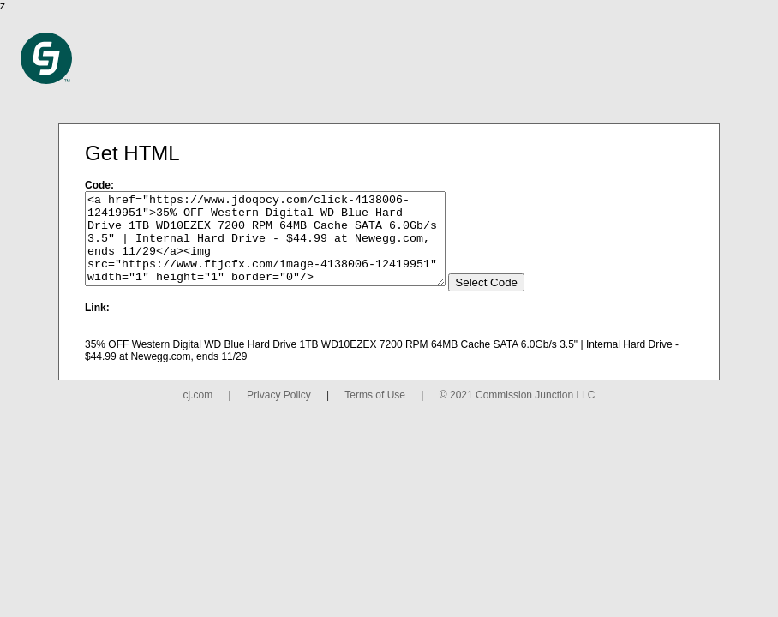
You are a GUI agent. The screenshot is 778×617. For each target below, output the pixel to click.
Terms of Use (374, 413)
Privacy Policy (279, 413)
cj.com (198, 413)
